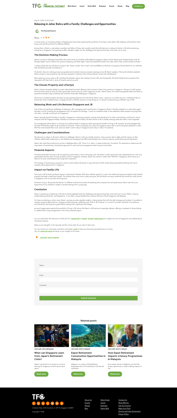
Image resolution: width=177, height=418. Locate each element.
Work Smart (72, 6)
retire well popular (48, 349)
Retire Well (92, 6)
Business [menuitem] (104, 406)
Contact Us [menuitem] (122, 400)
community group (46, 231)
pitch (76, 229)
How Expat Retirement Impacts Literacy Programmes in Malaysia (125, 356)
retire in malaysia (53, 237)
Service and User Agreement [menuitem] (129, 411)
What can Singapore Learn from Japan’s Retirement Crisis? (49, 356)
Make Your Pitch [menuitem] (124, 409)
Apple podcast (99, 219)
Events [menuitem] (87, 403)
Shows (120, 6)
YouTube (90, 219)
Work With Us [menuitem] (123, 403)
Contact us (138, 6)
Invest (82, 6)
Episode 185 (75, 219)
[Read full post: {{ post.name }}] (51, 335)
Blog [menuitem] (86, 409)
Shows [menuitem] (87, 406)
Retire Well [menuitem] (105, 409)
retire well (43, 237)
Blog (127, 6)
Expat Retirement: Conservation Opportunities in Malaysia (88, 356)
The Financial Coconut (48, 31)
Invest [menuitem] (103, 403)
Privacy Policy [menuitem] (123, 414)
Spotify (84, 219)
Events (111, 6)
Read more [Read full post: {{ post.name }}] (41, 374)
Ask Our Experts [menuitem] (124, 406)
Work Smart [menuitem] (105, 400)
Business (102, 6)
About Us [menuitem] (88, 400)
